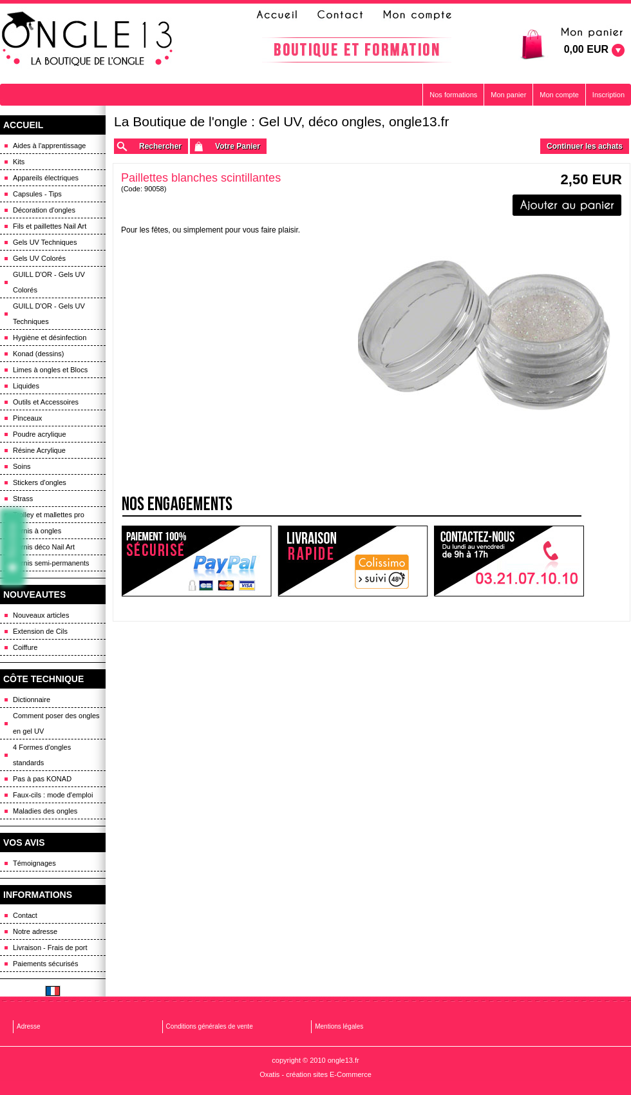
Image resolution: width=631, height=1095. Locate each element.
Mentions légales (339, 1026)
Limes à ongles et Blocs (50, 370)
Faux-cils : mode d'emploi (53, 795)
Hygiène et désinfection (49, 337)
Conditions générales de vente (209, 1026)
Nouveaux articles (41, 615)
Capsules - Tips (37, 194)
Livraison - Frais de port (50, 947)
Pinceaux (27, 418)
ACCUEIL (23, 125)
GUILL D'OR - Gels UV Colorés (49, 282)
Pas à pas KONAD (42, 779)
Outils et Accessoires (46, 402)
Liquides (26, 386)
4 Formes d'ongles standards (42, 754)
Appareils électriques (46, 178)
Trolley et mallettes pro (48, 515)
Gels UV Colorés (39, 258)
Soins (22, 466)
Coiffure (25, 647)
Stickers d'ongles (39, 482)
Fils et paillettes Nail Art (49, 226)
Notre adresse (35, 931)
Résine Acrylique (39, 450)
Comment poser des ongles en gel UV (56, 723)
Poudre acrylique (39, 434)
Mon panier (508, 95)
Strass (23, 498)
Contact (25, 915)
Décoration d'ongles (44, 210)
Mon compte (559, 95)
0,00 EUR (586, 49)
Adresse (29, 1026)
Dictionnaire (31, 699)
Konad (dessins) (38, 353)
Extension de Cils (40, 631)
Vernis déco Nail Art (44, 547)
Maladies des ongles (45, 811)
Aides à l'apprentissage (49, 145)
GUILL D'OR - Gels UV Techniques (49, 313)
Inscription (608, 95)
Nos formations (453, 95)
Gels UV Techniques (45, 242)
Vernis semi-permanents (51, 563)
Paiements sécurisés (46, 963)
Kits (18, 162)
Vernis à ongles (37, 531)
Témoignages (34, 863)
